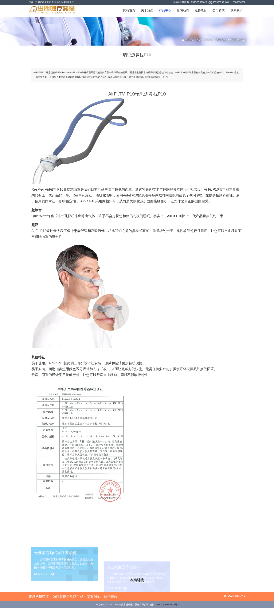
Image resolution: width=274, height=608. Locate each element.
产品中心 (165, 10)
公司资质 (219, 10)
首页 (198, 40)
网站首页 (129, 10)
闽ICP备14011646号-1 (167, 604)
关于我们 (147, 10)
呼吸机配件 (221, 40)
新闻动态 (183, 10)
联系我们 (236, 10)
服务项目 (201, 10)
